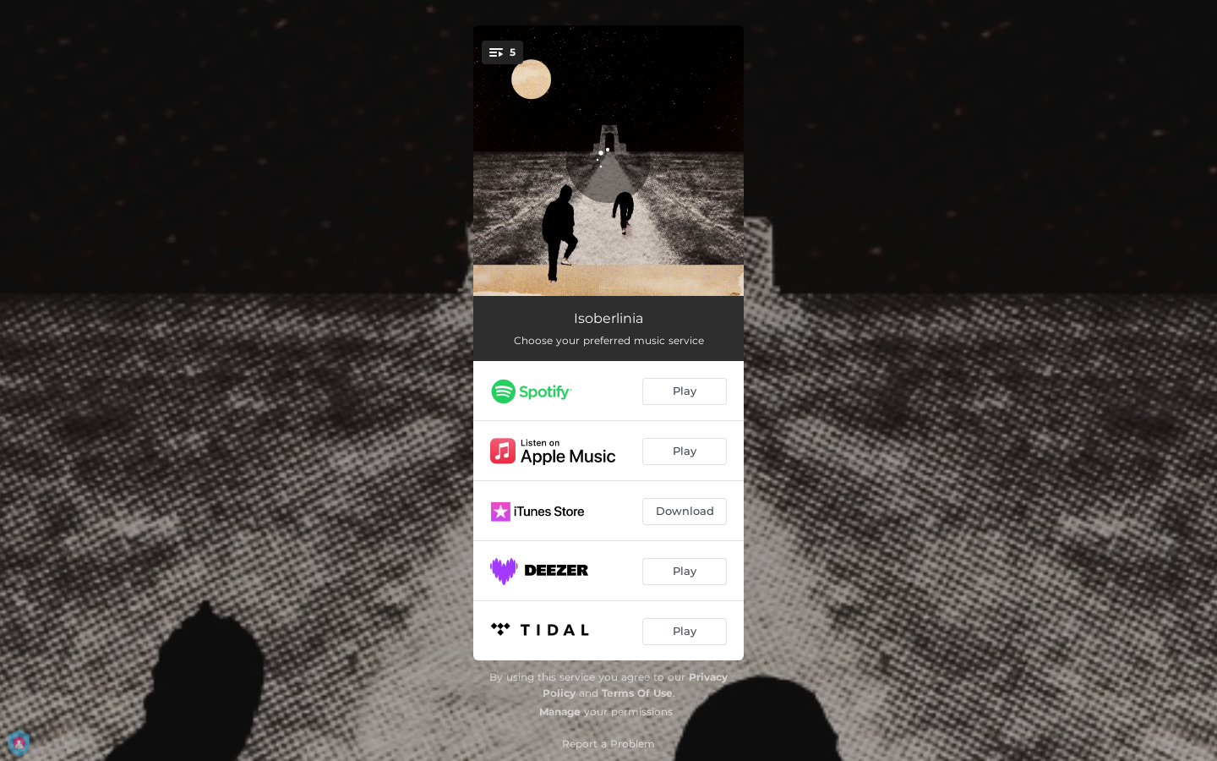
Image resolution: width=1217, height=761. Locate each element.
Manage (560, 711)
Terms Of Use (637, 693)
